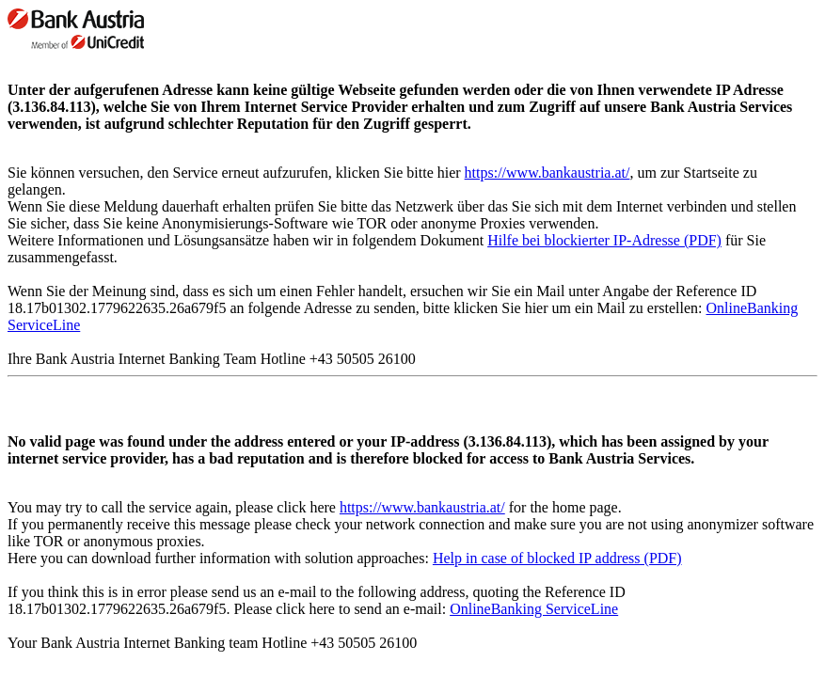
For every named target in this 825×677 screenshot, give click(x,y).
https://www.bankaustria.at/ (547, 173)
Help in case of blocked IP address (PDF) (557, 558)
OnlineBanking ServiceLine (534, 609)
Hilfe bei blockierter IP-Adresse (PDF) (604, 240)
